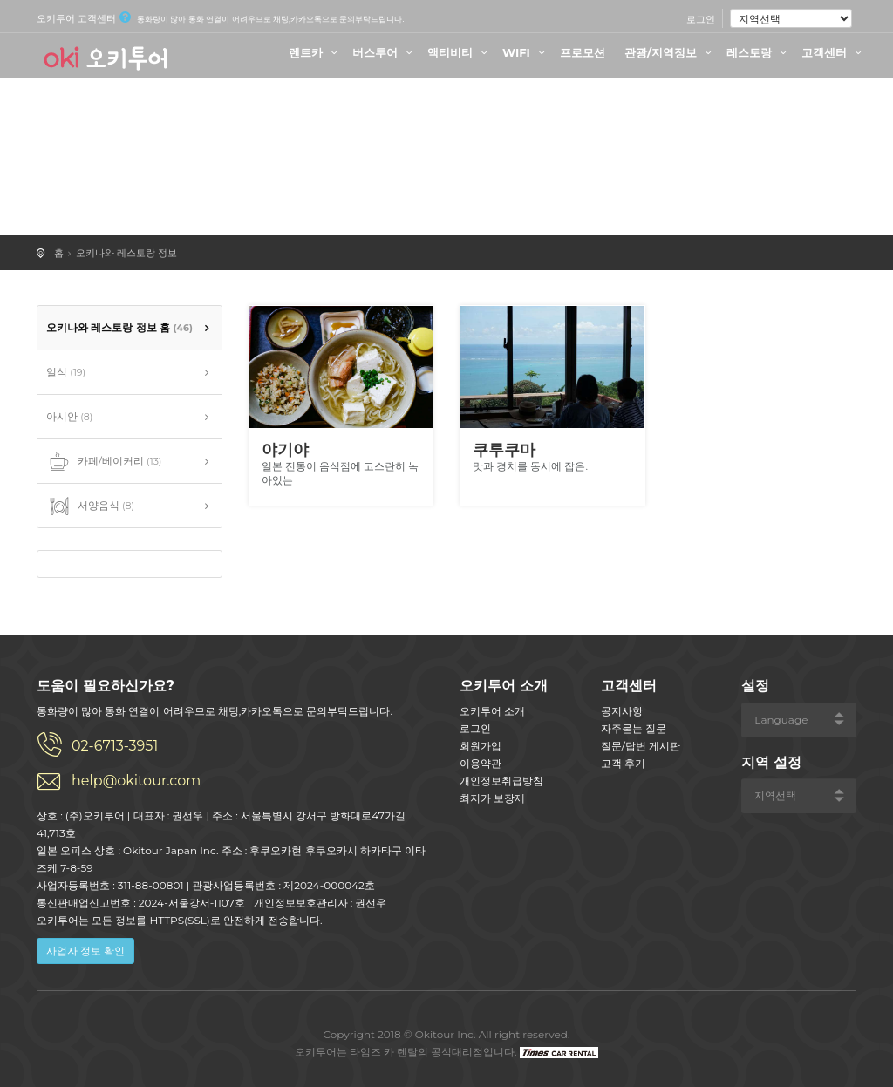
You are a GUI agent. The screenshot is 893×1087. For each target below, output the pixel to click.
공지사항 (622, 710)
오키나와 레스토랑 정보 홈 (119, 327)
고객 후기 (623, 763)
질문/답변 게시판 (640, 745)
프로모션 (582, 52)
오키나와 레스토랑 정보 (126, 253)
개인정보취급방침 (501, 780)
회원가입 (480, 745)
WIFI (525, 52)
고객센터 (833, 52)
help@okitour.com (136, 780)
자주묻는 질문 (633, 728)
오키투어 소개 (492, 710)
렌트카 (315, 52)
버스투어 (384, 52)
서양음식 (90, 506)
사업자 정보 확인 (85, 950)
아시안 (69, 416)
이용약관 (480, 763)
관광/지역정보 (670, 52)
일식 (65, 371)
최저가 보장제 (492, 798)
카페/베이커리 (103, 462)
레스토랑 (758, 52)
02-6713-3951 (115, 745)
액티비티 (459, 52)
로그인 (700, 19)
